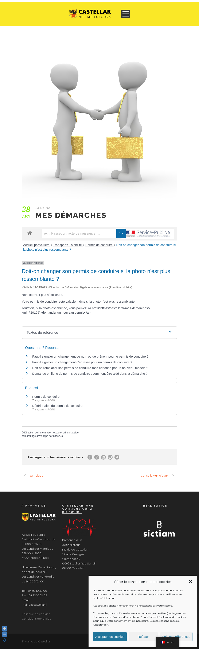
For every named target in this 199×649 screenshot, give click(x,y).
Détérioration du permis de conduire (57, 405)
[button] (190, 581)
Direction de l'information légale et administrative (51, 432)
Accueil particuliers (36, 245)
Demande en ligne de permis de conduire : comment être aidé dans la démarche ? (90, 373)
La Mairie (42, 207)
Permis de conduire (99, 245)
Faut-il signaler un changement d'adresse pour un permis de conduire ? (82, 362)
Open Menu (125, 14)
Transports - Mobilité (68, 245)
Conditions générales (36, 618)
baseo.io (58, 435)
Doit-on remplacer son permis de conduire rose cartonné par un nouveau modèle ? (90, 368)
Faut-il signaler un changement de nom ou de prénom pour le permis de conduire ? (90, 356)
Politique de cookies (36, 614)
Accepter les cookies (109, 636)
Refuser (143, 636)
